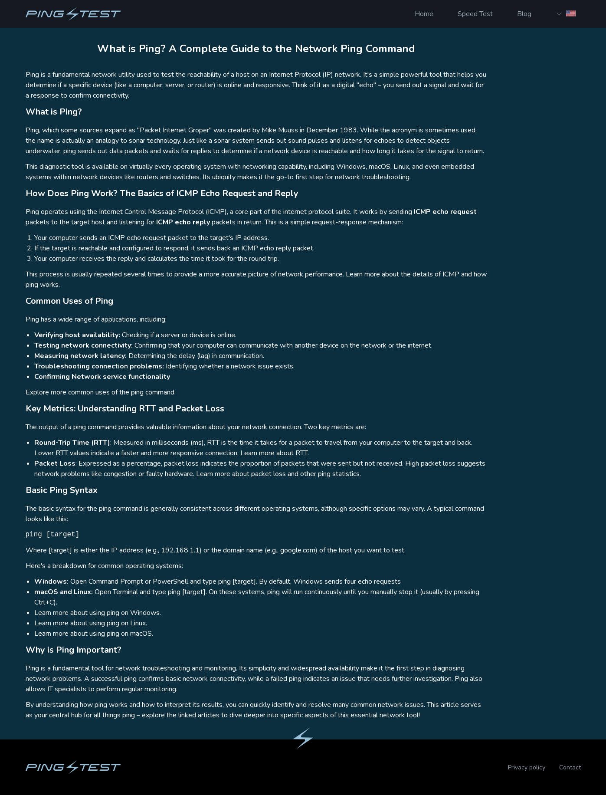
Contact (570, 767)
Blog (524, 14)
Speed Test (475, 14)
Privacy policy (526, 767)
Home (424, 14)
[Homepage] (73, 14)
